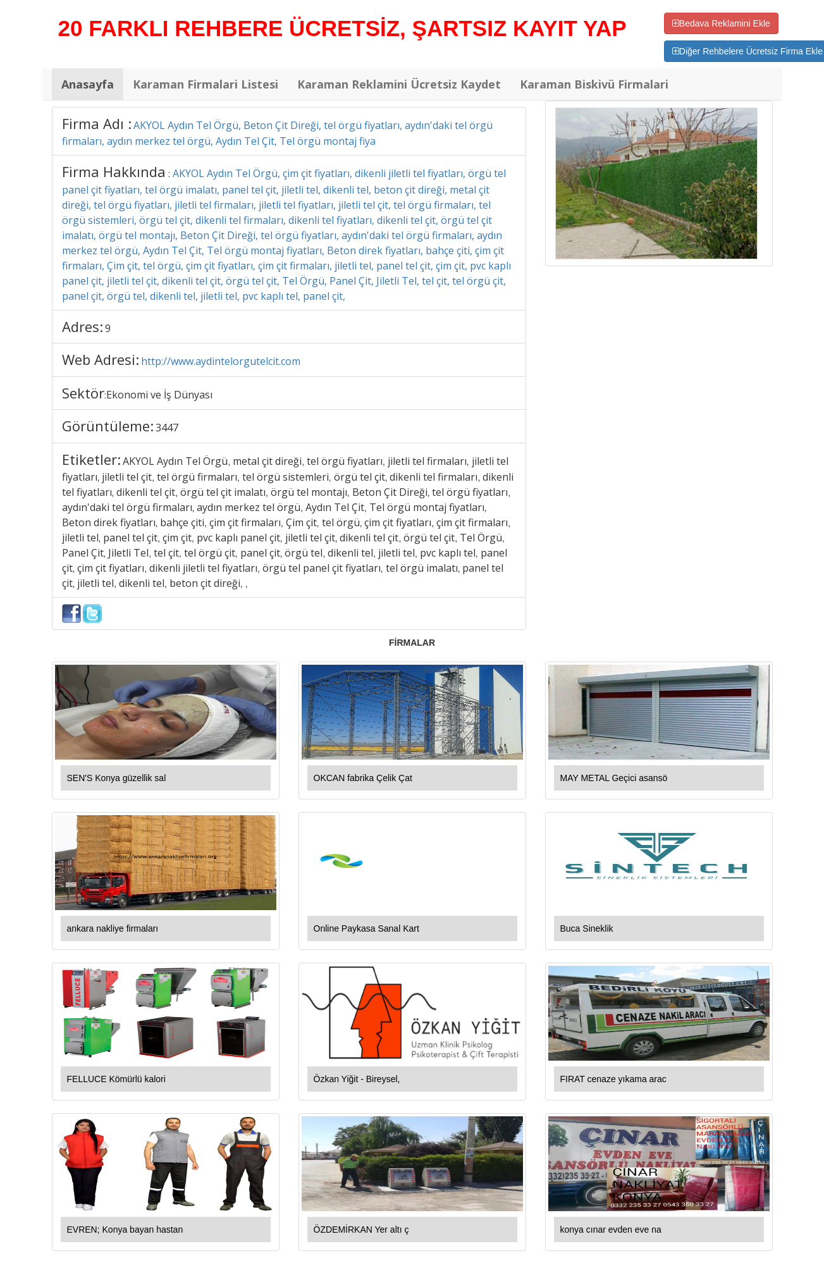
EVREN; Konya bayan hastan (125, 1229)
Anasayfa (87, 84)
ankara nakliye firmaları (113, 928)
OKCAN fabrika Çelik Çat (363, 778)
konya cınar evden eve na (610, 1229)
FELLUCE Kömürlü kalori (116, 1079)
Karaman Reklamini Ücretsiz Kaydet (399, 84)
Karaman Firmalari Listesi (205, 84)
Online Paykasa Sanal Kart (366, 928)
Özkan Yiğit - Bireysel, (357, 1079)
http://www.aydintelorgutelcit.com (220, 361)
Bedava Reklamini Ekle (721, 23)
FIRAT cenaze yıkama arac (613, 1079)
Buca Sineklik (586, 928)
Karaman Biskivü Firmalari (594, 84)
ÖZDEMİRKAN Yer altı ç (361, 1229)
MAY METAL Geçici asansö (614, 778)
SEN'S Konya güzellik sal (116, 778)
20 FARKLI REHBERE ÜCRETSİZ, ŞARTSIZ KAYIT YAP (342, 28)
